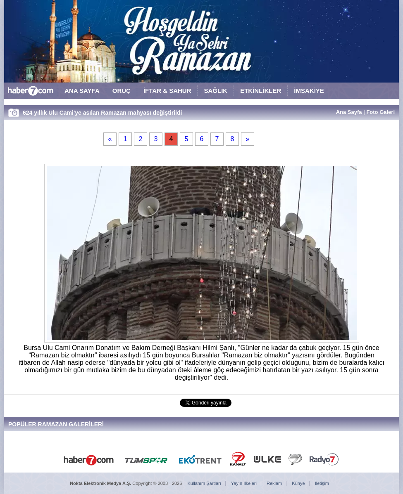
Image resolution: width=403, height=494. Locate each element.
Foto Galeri (380, 112)
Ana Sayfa (349, 112)
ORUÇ (121, 90)
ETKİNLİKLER (260, 90)
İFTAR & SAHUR (167, 90)
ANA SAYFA (82, 90)
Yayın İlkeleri (244, 483)
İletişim (322, 483)
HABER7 (31, 92)
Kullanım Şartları (204, 483)
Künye (298, 483)
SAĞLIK (215, 90)
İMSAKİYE (309, 90)
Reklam (274, 483)
